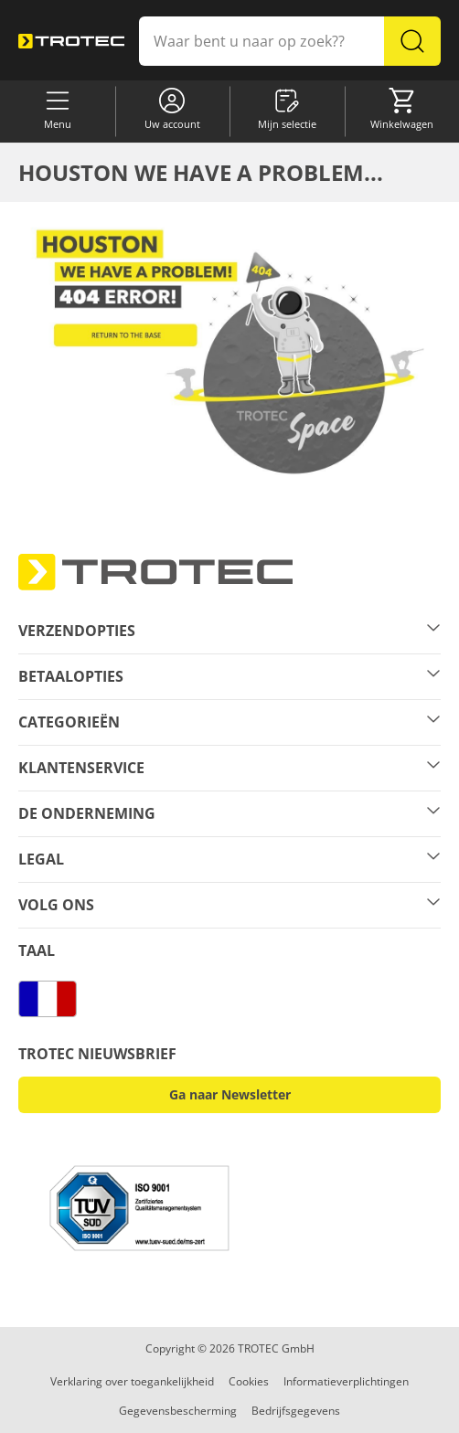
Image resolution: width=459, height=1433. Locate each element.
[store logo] (71, 41)
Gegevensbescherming (178, 1410)
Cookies (249, 1381)
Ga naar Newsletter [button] (230, 1094)
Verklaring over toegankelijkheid (132, 1381)
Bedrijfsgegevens (295, 1410)
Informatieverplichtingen (346, 1381)
